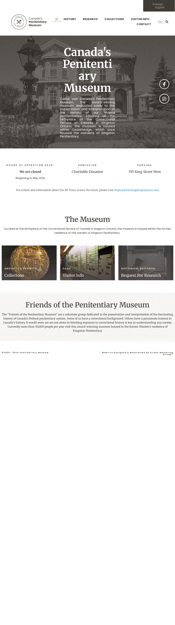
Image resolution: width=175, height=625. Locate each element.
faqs (67, 269)
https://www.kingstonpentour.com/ (137, 190)
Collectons (14, 275)
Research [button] (91, 20)
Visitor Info (73, 275)
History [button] (71, 20)
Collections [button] (115, 20)
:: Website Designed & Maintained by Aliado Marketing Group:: (136, 354)
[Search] (166, 22)
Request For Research (141, 275)
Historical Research (138, 269)
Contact (144, 25)
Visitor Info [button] (141, 20)
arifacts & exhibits (20, 269)
